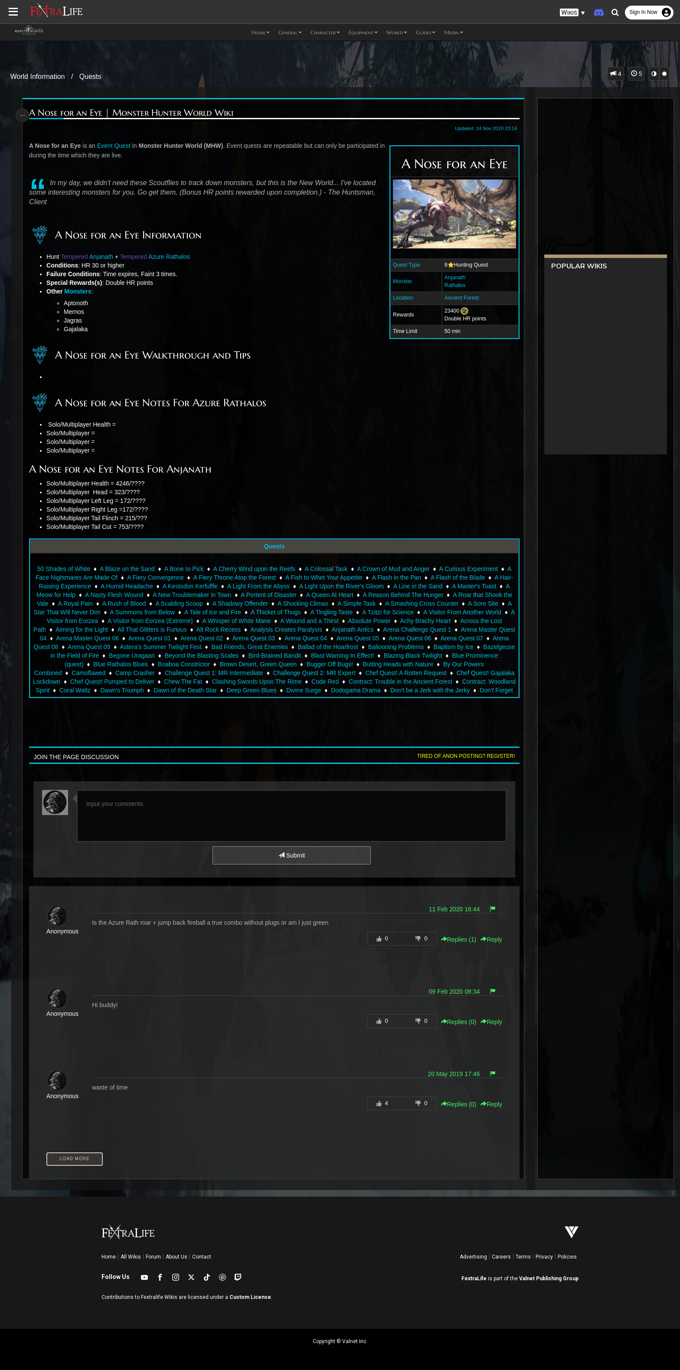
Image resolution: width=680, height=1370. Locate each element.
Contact (201, 1257)
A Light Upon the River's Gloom (362, 586)
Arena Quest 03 (339, 638)
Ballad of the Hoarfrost (430, 646)
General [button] (290, 32)
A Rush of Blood (164, 603)
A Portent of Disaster (303, 594)
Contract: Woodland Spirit (120, 690)
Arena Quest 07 (86, 646)
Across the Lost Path (95, 629)
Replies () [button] (454, 939)
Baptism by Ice (93, 655)
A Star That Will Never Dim (111, 612)
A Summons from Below (188, 612)
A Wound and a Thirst (370, 620)
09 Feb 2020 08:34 (450, 991)
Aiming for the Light (158, 629)
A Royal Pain (115, 603)
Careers (501, 1257)
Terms (523, 1257)
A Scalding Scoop (219, 603)
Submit (291, 855)
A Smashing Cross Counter (461, 603)
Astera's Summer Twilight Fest (262, 646)
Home (108, 1257)
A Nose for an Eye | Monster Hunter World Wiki (135, 113)
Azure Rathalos (172, 256)
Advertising (473, 1257)
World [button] (396, 32)
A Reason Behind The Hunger (438, 594)
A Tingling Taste (377, 612)
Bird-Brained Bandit (380, 655)
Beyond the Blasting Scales (307, 655)
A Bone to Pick (183, 568)
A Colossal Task (325, 568)
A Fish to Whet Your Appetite (330, 577)
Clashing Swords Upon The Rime (354, 681)
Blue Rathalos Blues (203, 664)
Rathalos (450, 285)
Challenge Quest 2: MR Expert (395, 672)
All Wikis (131, 1257)
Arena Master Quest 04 (101, 638)
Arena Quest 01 (235, 638)
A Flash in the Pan (403, 577)
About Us (176, 1257)
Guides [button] (425, 32)
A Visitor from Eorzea (129, 620)
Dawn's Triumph (228, 690)
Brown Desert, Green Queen (340, 664)
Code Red (422, 681)
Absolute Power (430, 620)
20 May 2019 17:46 (450, 1073)
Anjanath (450, 277)
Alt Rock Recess (295, 629)
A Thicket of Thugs (322, 612)
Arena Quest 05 (443, 638)
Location (399, 298)
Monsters (81, 291)
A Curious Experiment (468, 568)
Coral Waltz (180, 690)
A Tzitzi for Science (434, 612)
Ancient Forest (457, 298)
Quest (126, 145)
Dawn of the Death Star (291, 690)
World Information (37, 76)
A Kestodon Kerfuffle (211, 586)
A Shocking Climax (342, 603)
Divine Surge (409, 690)
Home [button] (261, 32)
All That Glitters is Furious (229, 629)
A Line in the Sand (439, 586)
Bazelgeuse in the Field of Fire (164, 655)
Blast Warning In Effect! (448, 655)
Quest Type (402, 265)
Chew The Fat (281, 681)
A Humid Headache (147, 586)
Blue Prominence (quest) (132, 664)
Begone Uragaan (238, 655)
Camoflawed (169, 672)
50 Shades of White (63, 568)
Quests (90, 76)
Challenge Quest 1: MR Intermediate (294, 672)
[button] (572, 12)
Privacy (544, 1257)
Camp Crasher (216, 672)
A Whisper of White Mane (297, 620)
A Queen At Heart (364, 594)
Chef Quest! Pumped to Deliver (210, 681)
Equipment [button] (363, 32)
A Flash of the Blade (465, 577)
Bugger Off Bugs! (412, 664)
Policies (567, 1257)
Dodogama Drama (461, 690)
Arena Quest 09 (191, 646)
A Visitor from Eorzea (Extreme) (210, 620)
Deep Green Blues (357, 690)
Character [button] (325, 32)
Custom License (250, 1297)
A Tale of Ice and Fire (259, 612)
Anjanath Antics (430, 629)
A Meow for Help (87, 594)
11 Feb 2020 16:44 (450, 909)
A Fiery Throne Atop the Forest (241, 577)
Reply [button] (487, 939)
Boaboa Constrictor (266, 664)
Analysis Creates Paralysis (363, 629)
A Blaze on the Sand (126, 568)
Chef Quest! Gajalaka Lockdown (114, 681)
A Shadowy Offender (280, 603)
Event (108, 145)
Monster (398, 281)
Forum (153, 1257)
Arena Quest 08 (139, 646)
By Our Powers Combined (107, 672)
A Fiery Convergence (162, 577)
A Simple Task (397, 603)
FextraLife (474, 1278)
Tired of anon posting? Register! (462, 756)
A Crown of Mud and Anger (392, 568)
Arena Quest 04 (391, 638)
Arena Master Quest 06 (173, 638)
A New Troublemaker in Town (226, 594)
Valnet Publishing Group (549, 1278)
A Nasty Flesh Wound (149, 594)
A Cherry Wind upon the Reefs (254, 568)
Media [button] (453, 32)
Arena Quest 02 (287, 638)
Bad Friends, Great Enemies (351, 646)
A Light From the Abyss (279, 586)
